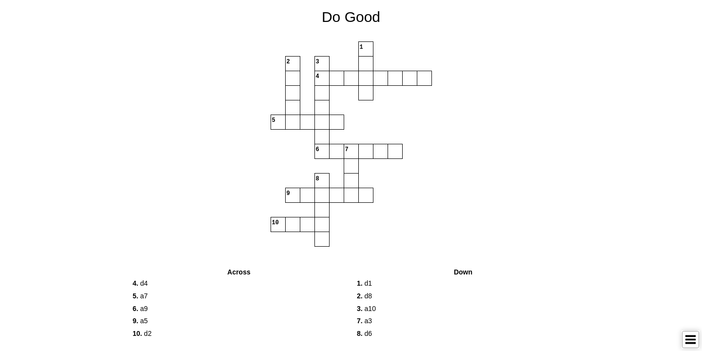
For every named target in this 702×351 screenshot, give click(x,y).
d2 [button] (142, 333)
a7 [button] (140, 296)
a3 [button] (364, 321)
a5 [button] (140, 321)
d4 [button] (140, 283)
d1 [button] (364, 283)
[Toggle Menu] (690, 339)
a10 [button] (366, 308)
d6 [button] (364, 333)
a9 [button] (140, 308)
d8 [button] (364, 296)
